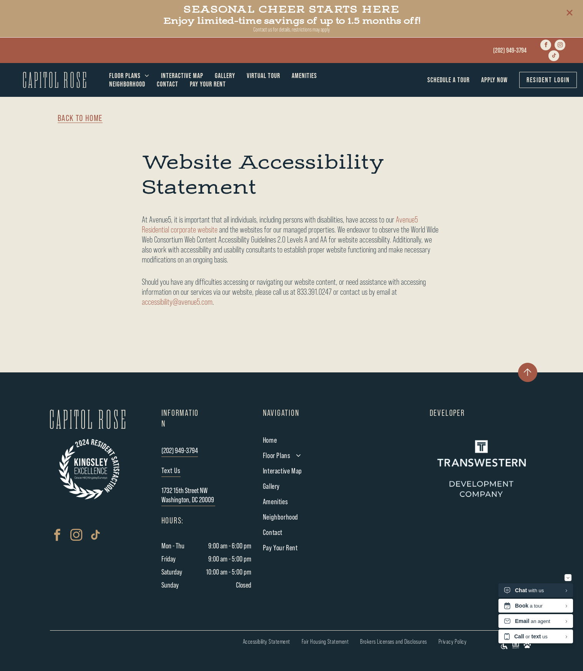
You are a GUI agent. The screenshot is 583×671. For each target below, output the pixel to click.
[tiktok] (553, 55)
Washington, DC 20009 (187, 500)
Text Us (171, 471)
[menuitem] (129, 75)
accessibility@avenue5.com (177, 302)
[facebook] (545, 45)
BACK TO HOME (80, 118)
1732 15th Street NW (184, 491)
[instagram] (560, 45)
